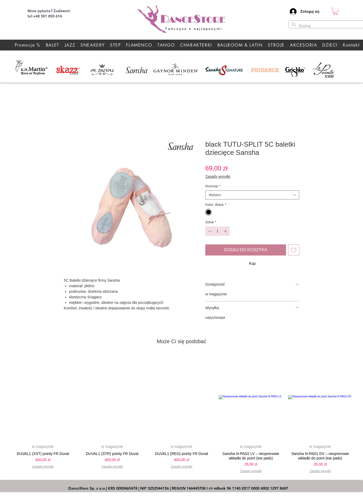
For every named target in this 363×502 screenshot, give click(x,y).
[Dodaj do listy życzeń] (293, 249)
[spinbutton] (217, 231)
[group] (181, 415)
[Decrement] (209, 231)
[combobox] (252, 194)
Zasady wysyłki (217, 176)
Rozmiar (212, 186)
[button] (335, 11)
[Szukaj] (328, 26)
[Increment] (226, 231)
